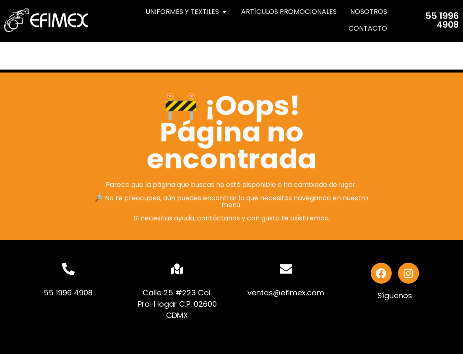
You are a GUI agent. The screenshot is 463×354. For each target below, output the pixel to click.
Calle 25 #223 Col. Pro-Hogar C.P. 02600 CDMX (177, 303)
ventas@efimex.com (285, 292)
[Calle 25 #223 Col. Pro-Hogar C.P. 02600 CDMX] (177, 269)
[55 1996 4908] (68, 269)
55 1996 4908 (442, 17)
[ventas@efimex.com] (286, 269)
